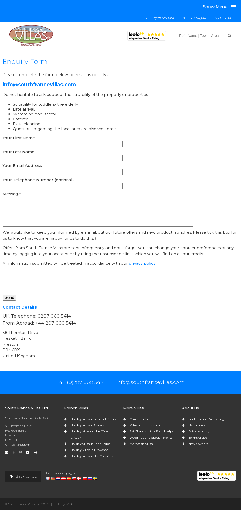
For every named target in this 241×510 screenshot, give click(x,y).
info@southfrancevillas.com (39, 84)
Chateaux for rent (143, 419)
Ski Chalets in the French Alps (151, 431)
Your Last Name (18, 151)
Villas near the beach (145, 425)
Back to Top (23, 476)
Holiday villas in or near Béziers (93, 419)
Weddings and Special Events (151, 437)
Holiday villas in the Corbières (91, 456)
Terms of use (198, 437)
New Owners (198, 444)
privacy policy (142, 263)
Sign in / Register (195, 18)
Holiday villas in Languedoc (90, 444)
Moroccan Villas (141, 444)
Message (12, 193)
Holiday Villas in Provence (89, 450)
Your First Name (19, 137)
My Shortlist (223, 18)
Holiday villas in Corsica (87, 425)
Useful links (197, 425)
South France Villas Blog (206, 419)
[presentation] (42, 280)
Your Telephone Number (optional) (38, 179)
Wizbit (70, 504)
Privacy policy (199, 431)
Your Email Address (22, 165)
